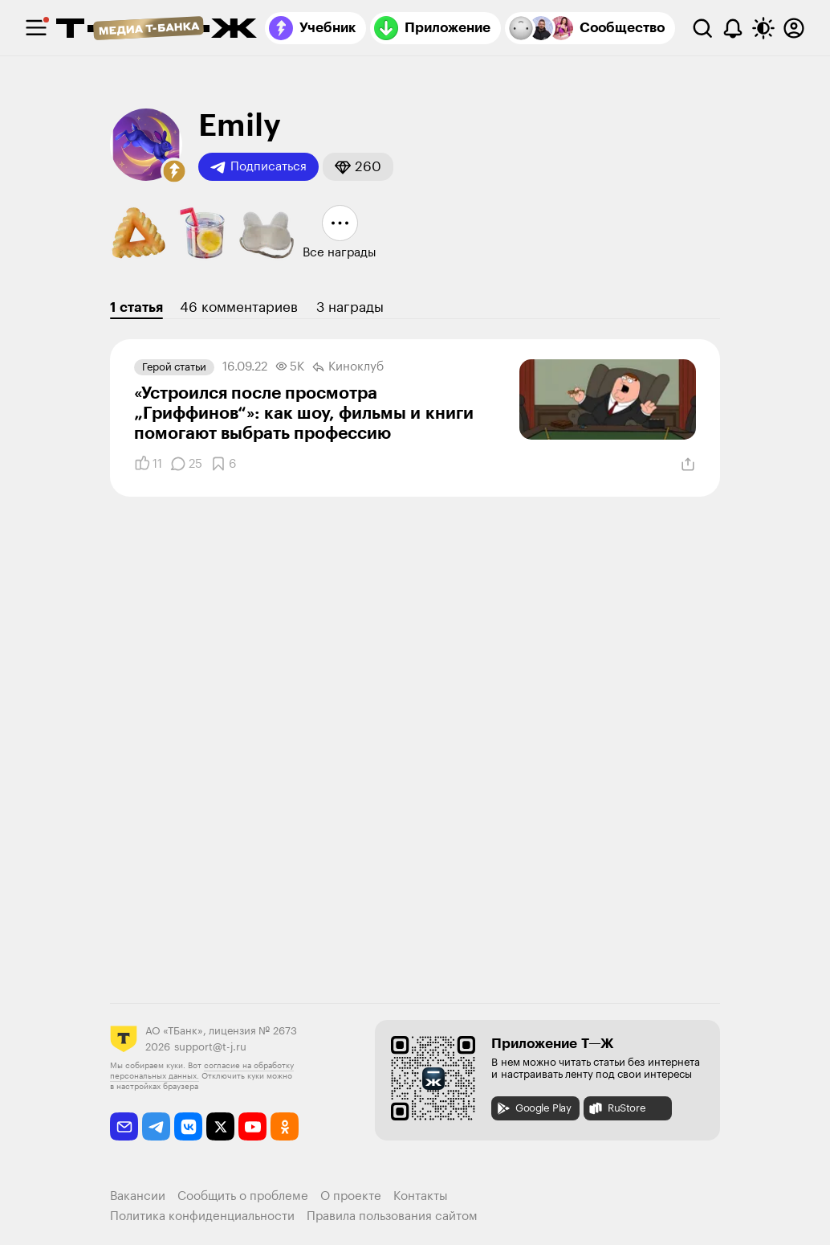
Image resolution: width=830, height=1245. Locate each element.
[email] (124, 1126)
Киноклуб (348, 367)
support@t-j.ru (210, 1047)
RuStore (616, 1108)
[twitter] (220, 1126)
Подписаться (258, 167)
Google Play (533, 1108)
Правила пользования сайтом (392, 1216)
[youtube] (252, 1126)
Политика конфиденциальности (202, 1216)
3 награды (350, 307)
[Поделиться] (688, 465)
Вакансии (137, 1196)
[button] (174, 171)
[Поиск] (702, 28)
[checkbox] (36, 28)
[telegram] (156, 1126)
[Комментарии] (186, 464)
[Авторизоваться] (794, 28)
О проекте (350, 1196)
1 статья (136, 307)
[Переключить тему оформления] (763, 28)
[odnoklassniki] (285, 1126)
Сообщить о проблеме (242, 1196)
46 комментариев (239, 307)
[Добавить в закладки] (223, 464)
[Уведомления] (733, 28)
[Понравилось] (148, 464)
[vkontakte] (188, 1126)
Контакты (420, 1196)
